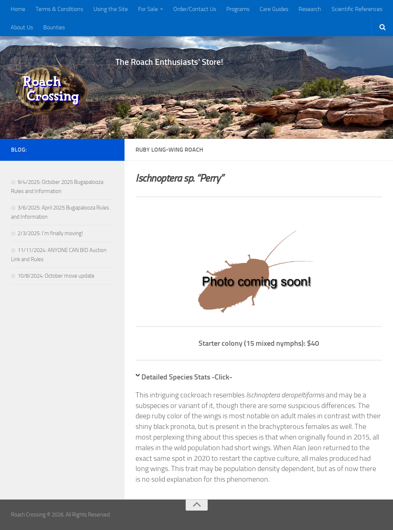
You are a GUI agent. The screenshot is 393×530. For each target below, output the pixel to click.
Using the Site (110, 8)
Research (310, 8)
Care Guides (274, 8)
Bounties (54, 27)
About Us (22, 27)
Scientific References (356, 8)
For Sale (148, 8)
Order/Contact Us (194, 8)
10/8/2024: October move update (56, 276)
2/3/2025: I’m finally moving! (50, 233)
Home (18, 8)
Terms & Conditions (59, 8)
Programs (237, 8)
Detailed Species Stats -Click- (186, 377)
